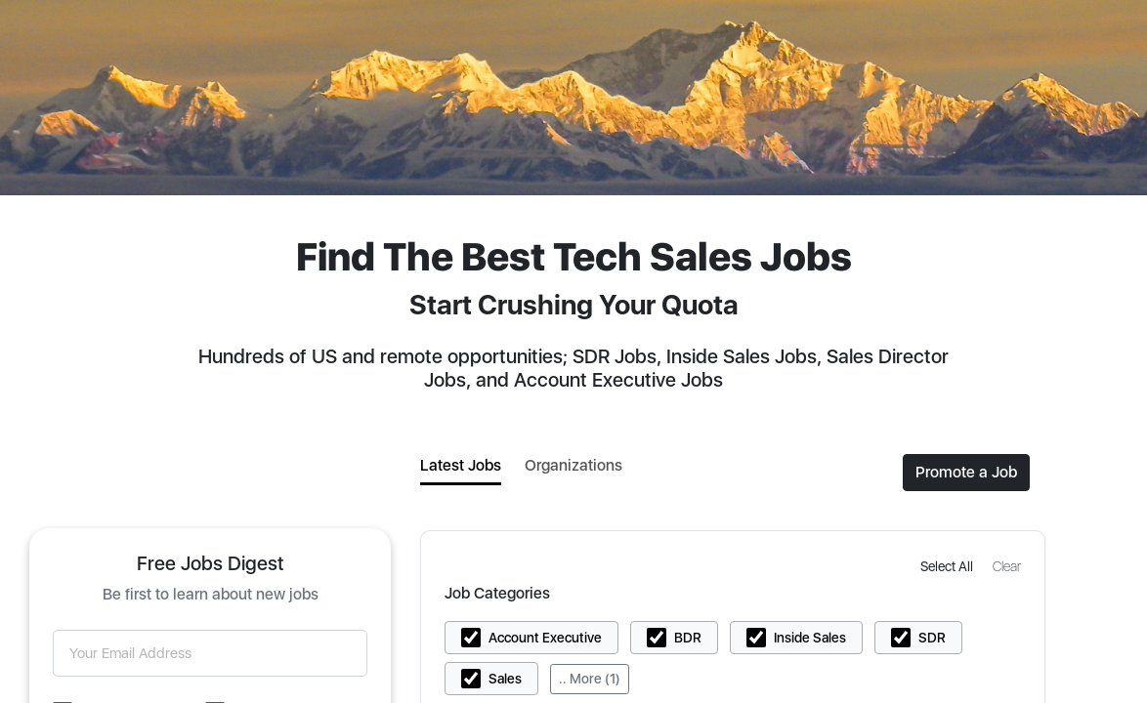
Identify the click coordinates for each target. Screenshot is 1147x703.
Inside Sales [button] (810, 637)
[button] (948, 566)
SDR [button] (932, 637)
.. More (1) (589, 678)
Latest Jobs (460, 465)
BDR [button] (687, 637)
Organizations (573, 465)
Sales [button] (505, 678)
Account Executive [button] (545, 637)
